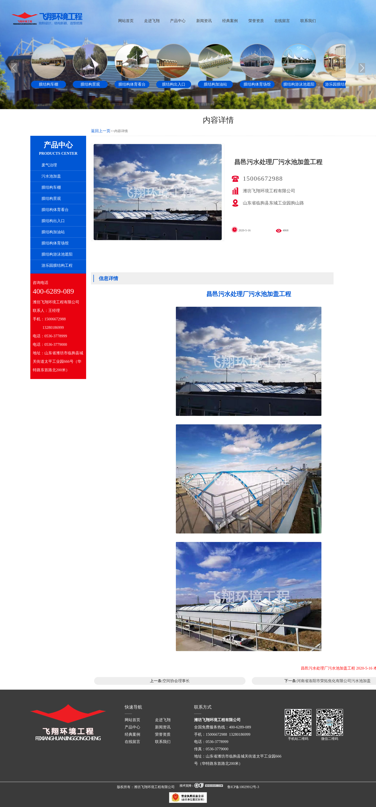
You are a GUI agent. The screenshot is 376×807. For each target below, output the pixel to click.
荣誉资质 (256, 21)
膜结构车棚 (51, 187)
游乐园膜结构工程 (57, 265)
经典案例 (230, 21)
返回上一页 (100, 131)
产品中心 (178, 21)
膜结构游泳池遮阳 (57, 254)
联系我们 (308, 21)
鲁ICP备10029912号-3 (243, 787)
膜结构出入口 (53, 221)
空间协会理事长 (176, 681)
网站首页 (126, 21)
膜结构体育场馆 (55, 243)
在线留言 (282, 21)
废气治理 (49, 165)
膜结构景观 (51, 198)
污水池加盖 (51, 176)
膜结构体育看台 (55, 210)
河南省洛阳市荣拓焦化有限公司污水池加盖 (334, 681)
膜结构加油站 (53, 232)
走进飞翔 (152, 21)
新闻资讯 (204, 21)
